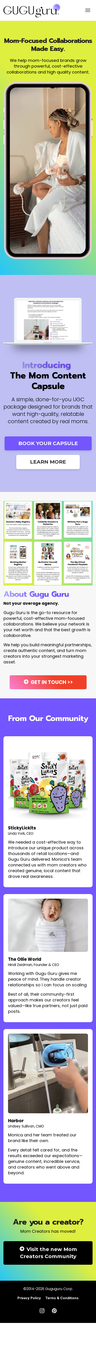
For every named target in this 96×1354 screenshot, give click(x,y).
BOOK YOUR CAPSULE (48, 443)
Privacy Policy (29, 1298)
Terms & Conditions (62, 1298)
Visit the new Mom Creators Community (48, 1252)
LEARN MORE (48, 462)
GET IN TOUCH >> (48, 682)
